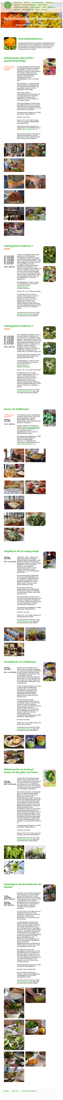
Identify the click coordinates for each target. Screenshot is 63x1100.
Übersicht (27, 2)
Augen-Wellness (35, 7)
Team (44, 7)
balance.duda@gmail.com (29, 129)
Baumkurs (17, 5)
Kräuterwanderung (22, 286)
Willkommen (18, 2)
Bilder (38, 9)
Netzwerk (17, 9)
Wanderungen (42, 5)
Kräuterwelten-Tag (28, 9)
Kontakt (44, 9)
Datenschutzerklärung (29, 1091)
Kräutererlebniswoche (21, 7)
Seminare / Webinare (29, 5)
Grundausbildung (37, 2)
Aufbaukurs (49, 2)
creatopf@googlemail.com (28, 444)
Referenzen (51, 7)
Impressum (15, 1091)
